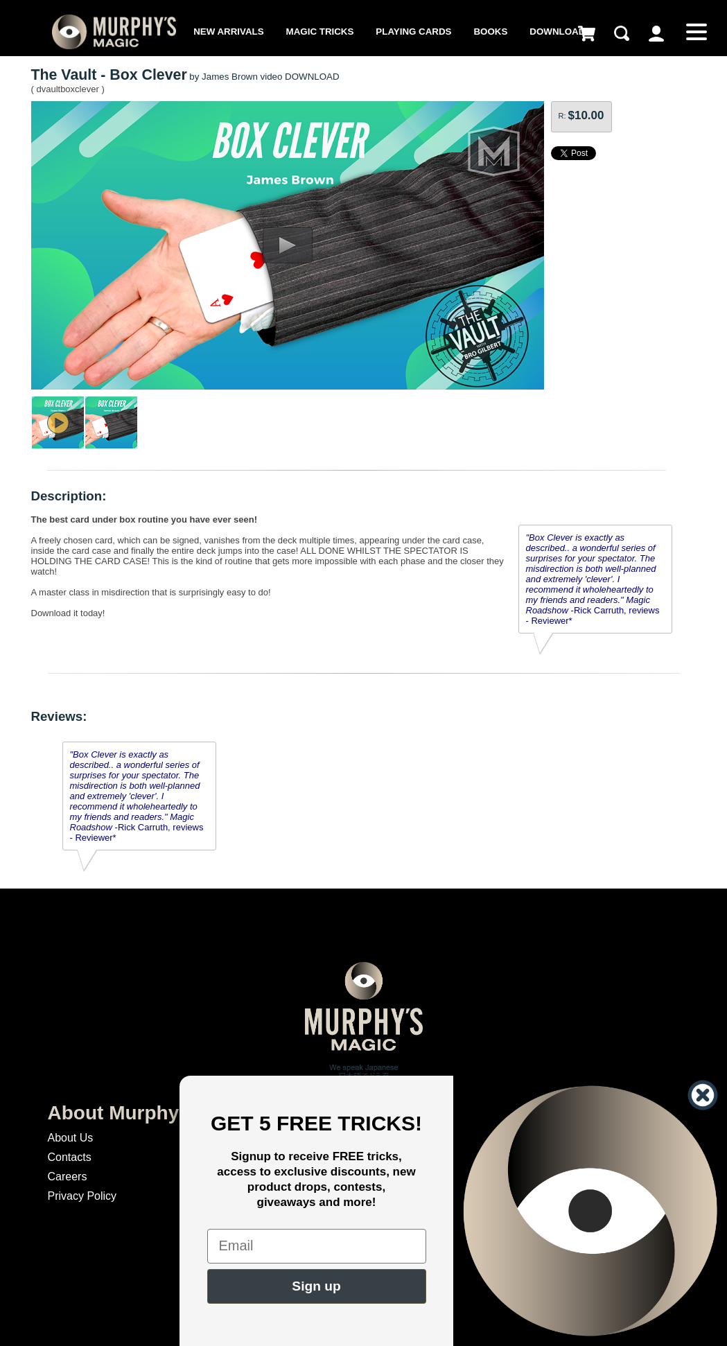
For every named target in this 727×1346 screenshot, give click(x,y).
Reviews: (59, 716)
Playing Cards (413, 31)
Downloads (560, 31)
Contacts (69, 1157)
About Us (71, 1138)
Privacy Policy (82, 1196)
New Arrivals (228, 31)
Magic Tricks (320, 31)
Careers (67, 1176)
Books (490, 31)
